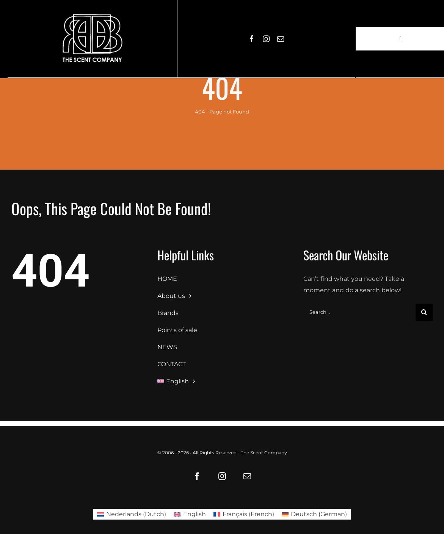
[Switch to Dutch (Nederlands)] (131, 514)
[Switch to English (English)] (189, 514)
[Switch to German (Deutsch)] (314, 514)
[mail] (280, 38)
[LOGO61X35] (92, 38)
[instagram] (266, 38)
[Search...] (359, 312)
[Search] (424, 312)
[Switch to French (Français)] (244, 514)
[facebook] (251, 38)
